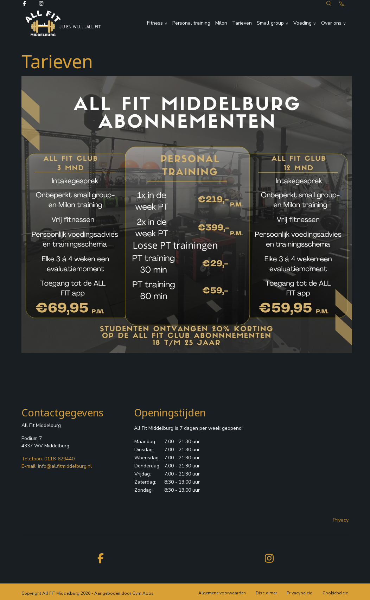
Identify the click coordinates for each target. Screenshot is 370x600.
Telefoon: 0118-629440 (48, 458)
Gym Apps (143, 593)
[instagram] (269, 557)
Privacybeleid (300, 593)
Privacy (341, 520)
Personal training (191, 23)
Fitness (155, 23)
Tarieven (242, 23)
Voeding (302, 23)
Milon (221, 23)
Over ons (331, 23)
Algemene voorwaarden (222, 593)
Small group (270, 23)
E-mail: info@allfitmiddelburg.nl (56, 466)
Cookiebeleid (336, 593)
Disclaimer (266, 593)
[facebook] (100, 557)
